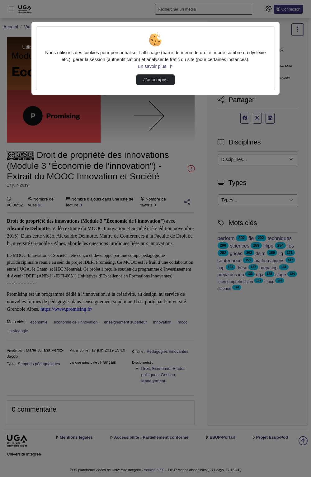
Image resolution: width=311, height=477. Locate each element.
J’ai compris (155, 79)
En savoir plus (155, 66)
